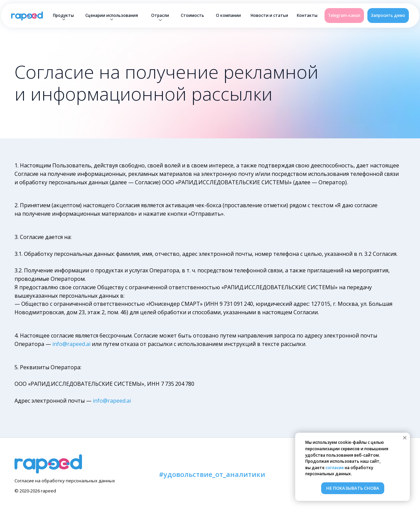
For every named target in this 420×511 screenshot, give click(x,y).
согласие (335, 467)
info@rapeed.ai (71, 344)
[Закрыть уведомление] (404, 437)
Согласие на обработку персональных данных (65, 481)
